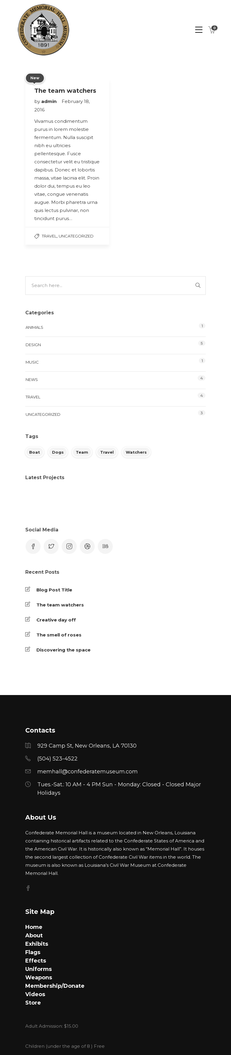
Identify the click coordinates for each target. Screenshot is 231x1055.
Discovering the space (63, 650)
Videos (35, 994)
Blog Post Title (54, 590)
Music (32, 362)
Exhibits (36, 944)
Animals (34, 327)
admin (49, 101)
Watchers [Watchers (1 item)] (136, 452)
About (34, 935)
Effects (35, 960)
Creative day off (56, 620)
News (32, 379)
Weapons (38, 977)
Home (33, 927)
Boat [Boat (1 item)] (34, 452)
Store (33, 1002)
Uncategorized (76, 236)
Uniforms (38, 969)
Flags (32, 952)
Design (33, 344)
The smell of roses (59, 635)
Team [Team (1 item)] (82, 452)
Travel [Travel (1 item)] (107, 452)
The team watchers (60, 605)
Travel (49, 236)
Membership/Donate (55, 986)
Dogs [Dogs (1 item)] (58, 452)
